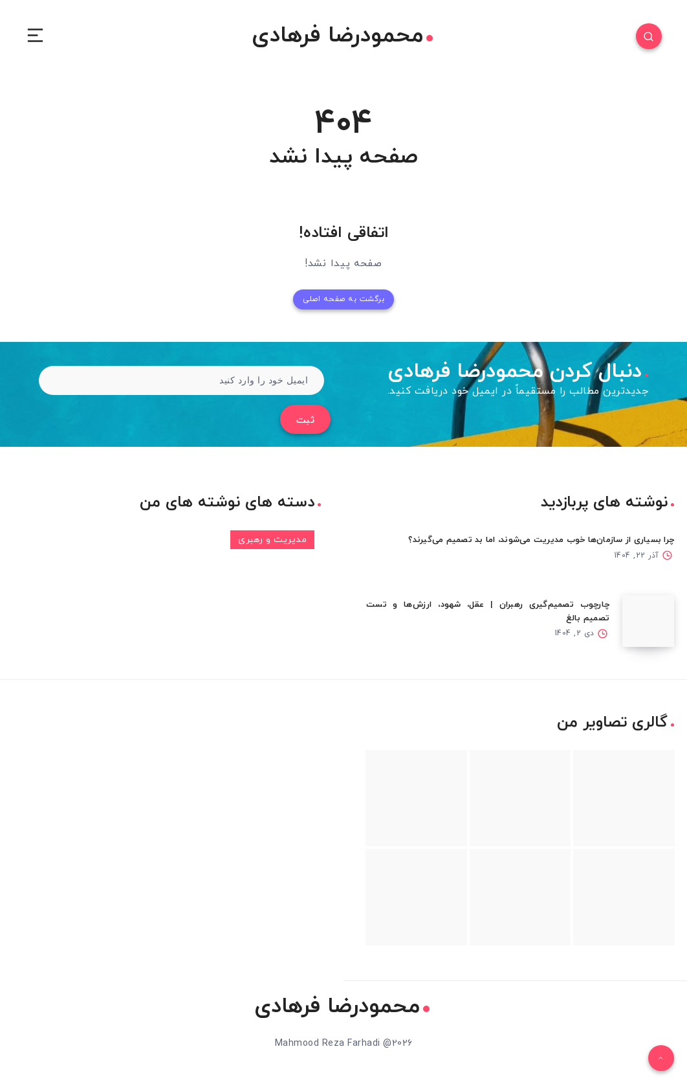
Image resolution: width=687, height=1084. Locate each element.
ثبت (305, 420)
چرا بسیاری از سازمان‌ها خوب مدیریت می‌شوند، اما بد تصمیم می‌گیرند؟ (541, 540)
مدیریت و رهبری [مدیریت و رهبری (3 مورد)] (272, 540)
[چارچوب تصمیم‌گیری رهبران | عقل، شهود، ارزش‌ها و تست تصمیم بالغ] (648, 621)
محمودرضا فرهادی (342, 36)
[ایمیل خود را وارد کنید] (181, 380)
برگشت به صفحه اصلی (343, 299)
